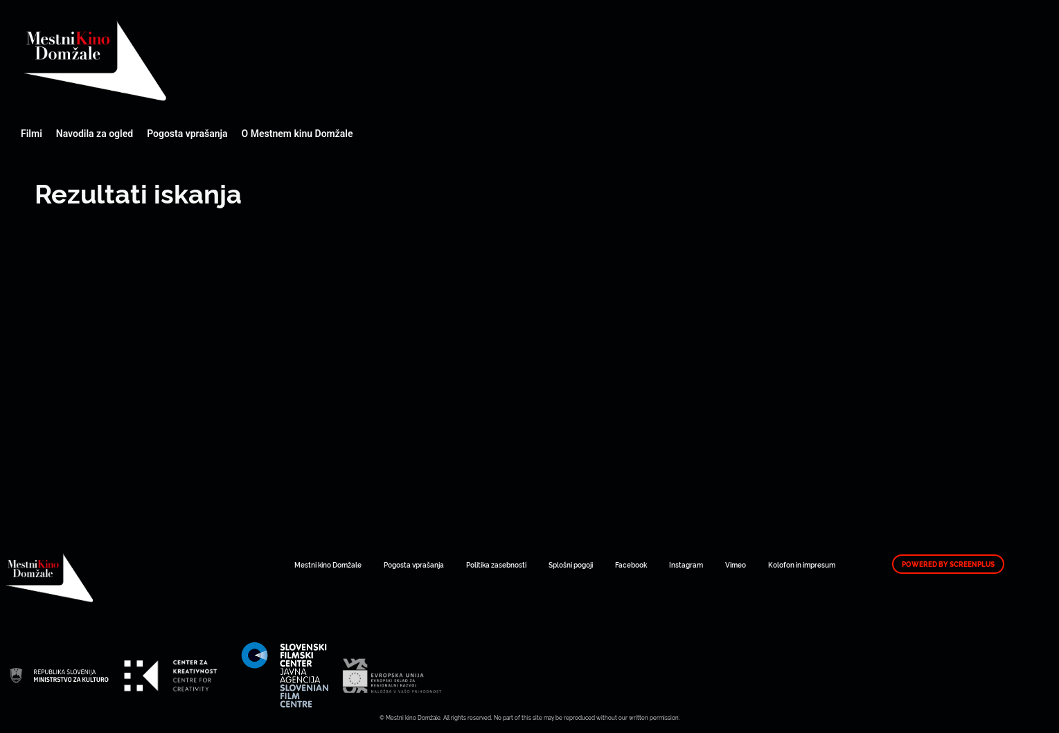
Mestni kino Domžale (170, 60)
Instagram (686, 564)
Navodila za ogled (94, 133)
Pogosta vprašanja (187, 133)
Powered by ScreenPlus (948, 564)
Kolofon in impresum (801, 564)
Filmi (31, 133)
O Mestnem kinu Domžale (297, 133)
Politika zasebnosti (496, 564)
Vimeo (735, 564)
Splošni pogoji (571, 564)
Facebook (631, 564)
